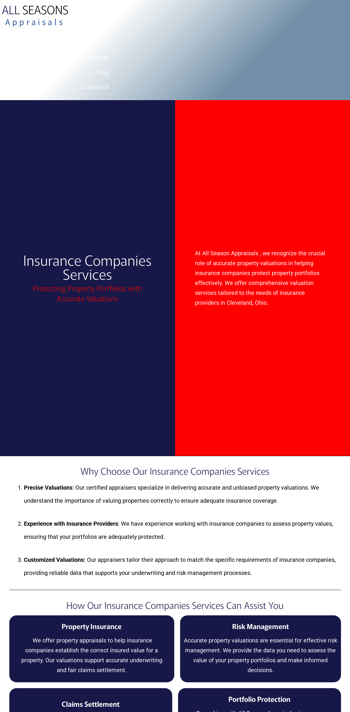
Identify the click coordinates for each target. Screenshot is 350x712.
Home (156, 13)
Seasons (35, 9)
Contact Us (313, 13)
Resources (223, 13)
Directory (259, 13)
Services (186, 13)
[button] (185, 13)
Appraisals (35, 22)
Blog (285, 13)
